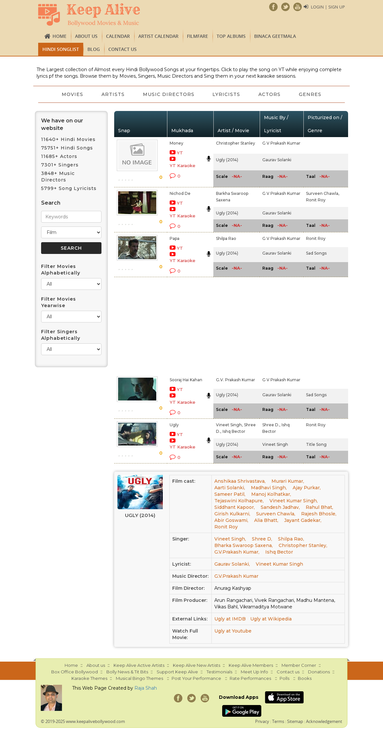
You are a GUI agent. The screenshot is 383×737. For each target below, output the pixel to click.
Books (305, 678)
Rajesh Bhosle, (318, 514)
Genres (310, 94)
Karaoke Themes (89, 678)
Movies (72, 94)
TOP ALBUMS (231, 36)
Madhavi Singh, (269, 488)
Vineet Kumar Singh (279, 564)
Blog (93, 49)
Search (50, 203)
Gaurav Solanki (276, 159)
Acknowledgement (324, 721)
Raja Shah (145, 688)
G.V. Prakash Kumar (235, 379)
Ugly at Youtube (233, 631)
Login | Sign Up (328, 7)
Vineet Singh (275, 444)
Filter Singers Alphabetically (60, 335)
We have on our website (62, 124)
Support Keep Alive (177, 671)
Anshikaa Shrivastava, (240, 481)
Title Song (316, 444)
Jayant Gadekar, (302, 520)
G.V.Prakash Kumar (236, 576)
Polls (284, 678)
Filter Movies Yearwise (58, 302)
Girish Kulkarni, (232, 514)
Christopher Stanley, (303, 545)
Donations (319, 671)
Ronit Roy (316, 199)
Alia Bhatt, (266, 520)
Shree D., (271, 424)
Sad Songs (316, 253)
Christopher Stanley (235, 143)
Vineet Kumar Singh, (293, 501)
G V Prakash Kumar (281, 143)
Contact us (122, 49)
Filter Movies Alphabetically (60, 269)
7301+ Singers (60, 165)
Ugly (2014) (227, 159)
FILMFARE (197, 36)
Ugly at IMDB (230, 619)
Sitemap (295, 721)
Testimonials (219, 671)
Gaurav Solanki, (232, 564)
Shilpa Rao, (291, 539)
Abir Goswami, (231, 520)
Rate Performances (250, 678)
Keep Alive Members (251, 665)
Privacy (262, 721)
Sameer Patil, (229, 494)
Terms (278, 721)
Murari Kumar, (287, 481)
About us (86, 36)
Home (60, 36)
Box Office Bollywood (74, 671)
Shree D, (262, 539)
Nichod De (180, 193)
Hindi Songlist (60, 49)
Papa (174, 238)
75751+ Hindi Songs (67, 148)
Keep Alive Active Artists (139, 665)
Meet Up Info (254, 671)
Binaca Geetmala (275, 36)
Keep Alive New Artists (196, 665)
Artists (113, 94)
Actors (270, 94)
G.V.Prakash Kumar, (236, 552)
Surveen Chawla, (322, 193)
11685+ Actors (59, 156)
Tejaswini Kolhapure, (239, 501)
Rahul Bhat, (319, 507)
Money (176, 143)
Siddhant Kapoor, (234, 507)
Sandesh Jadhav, (280, 507)
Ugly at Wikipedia (271, 619)
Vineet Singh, (229, 424)
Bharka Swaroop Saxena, (243, 545)
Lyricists (226, 94)
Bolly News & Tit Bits (127, 671)
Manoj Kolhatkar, (271, 494)
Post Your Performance (196, 678)
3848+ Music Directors (58, 176)
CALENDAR (118, 36)
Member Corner (299, 665)
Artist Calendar (158, 36)
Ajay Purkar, (307, 488)
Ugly (174, 424)
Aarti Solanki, (229, 488)
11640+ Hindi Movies (68, 139)
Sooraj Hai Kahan (186, 379)
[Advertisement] (184, 325)
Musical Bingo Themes (139, 678)
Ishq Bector (233, 431)
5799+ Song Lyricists (69, 188)
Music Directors (168, 94)
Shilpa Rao (226, 238)
